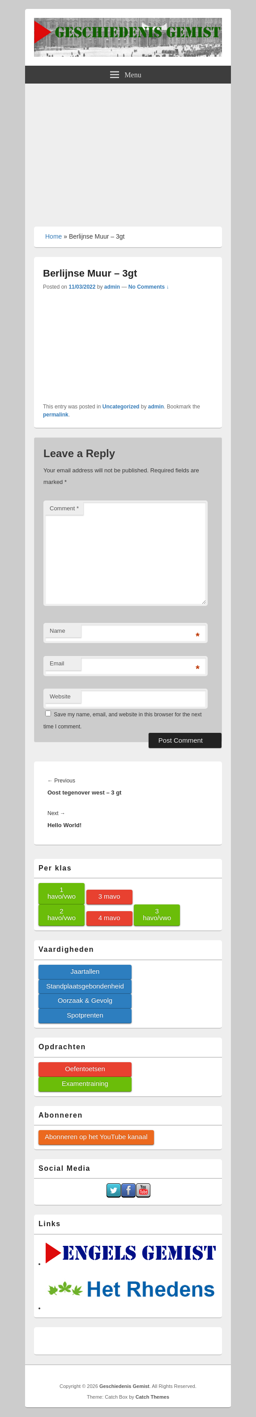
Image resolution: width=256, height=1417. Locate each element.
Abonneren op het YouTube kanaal (96, 1136)
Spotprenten (85, 1015)
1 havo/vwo (61, 893)
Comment (64, 508)
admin (112, 287)
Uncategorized (121, 407)
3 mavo (109, 896)
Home (53, 236)
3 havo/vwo (157, 914)
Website (60, 696)
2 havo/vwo (61, 914)
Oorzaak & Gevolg (85, 1000)
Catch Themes (152, 1397)
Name (57, 630)
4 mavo (109, 917)
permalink (55, 415)
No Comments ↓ (148, 287)
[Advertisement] (128, 150)
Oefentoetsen (85, 1068)
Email (57, 663)
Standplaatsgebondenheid (85, 986)
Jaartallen (85, 971)
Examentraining (85, 1083)
